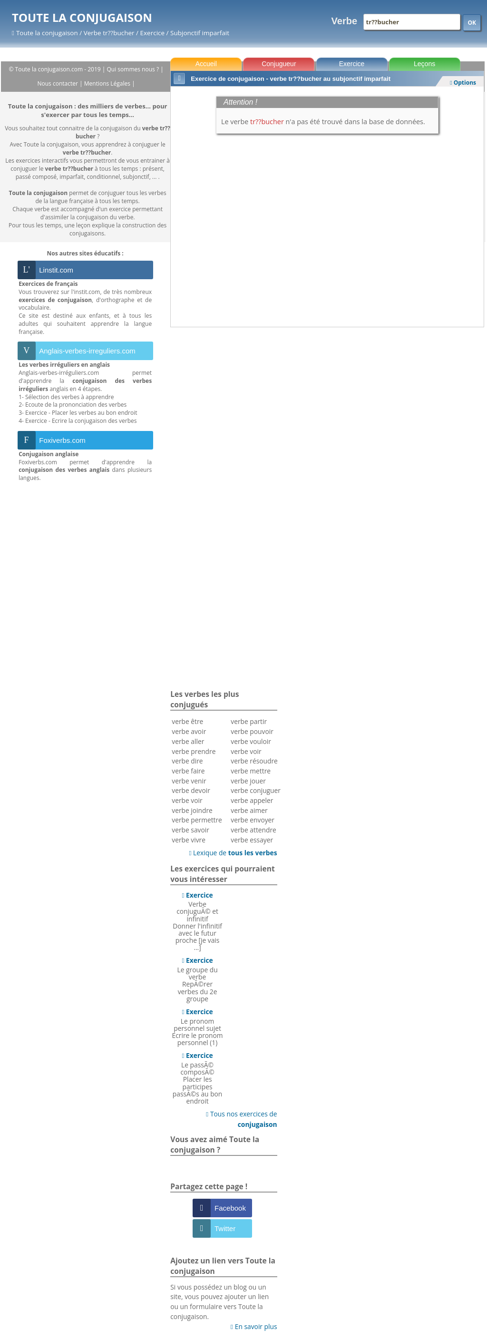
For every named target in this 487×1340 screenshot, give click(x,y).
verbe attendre (253, 829)
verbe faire (188, 770)
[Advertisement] (327, 356)
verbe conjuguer (256, 790)
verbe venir (189, 780)
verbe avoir (189, 731)
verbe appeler (252, 800)
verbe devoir (191, 790)
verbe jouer (248, 780)
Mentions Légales (108, 83)
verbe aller (188, 741)
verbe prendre (193, 751)
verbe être (187, 721)
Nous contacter (59, 83)
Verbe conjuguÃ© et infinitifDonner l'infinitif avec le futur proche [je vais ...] (197, 921)
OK (472, 23)
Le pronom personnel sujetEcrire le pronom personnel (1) (197, 1027)
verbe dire (187, 760)
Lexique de (233, 852)
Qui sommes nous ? (134, 69)
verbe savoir (190, 829)
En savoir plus (254, 1326)
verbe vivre (188, 839)
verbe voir (187, 800)
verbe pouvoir (252, 731)
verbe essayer (252, 839)
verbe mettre (251, 770)
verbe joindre (192, 810)
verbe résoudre (254, 760)
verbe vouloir (251, 741)
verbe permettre (197, 819)
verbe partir (249, 721)
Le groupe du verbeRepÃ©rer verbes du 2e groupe (197, 979)
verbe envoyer (252, 819)
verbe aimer (249, 810)
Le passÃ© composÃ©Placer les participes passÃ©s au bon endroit (198, 1078)
